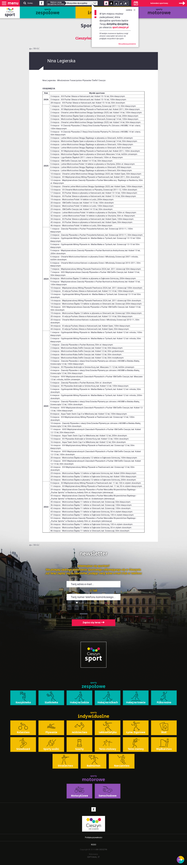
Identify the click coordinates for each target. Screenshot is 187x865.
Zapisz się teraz (93, 622)
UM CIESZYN (101, 849)
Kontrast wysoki (111, 3)
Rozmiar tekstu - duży (126, 3)
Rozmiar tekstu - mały (116, 3)
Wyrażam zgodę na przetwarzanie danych (92, 603)
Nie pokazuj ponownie (127, 44)
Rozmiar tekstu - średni (121, 3)
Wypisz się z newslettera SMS (93, 629)
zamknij (130, 10)
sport (10, 15)
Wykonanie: (93, 855)
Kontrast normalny (106, 3)
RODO (93, 845)
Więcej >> (108, 603)
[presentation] (93, 611)
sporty (48, 12)
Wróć (36, 48)
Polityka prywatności (93, 837)
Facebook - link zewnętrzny (41, 3)
